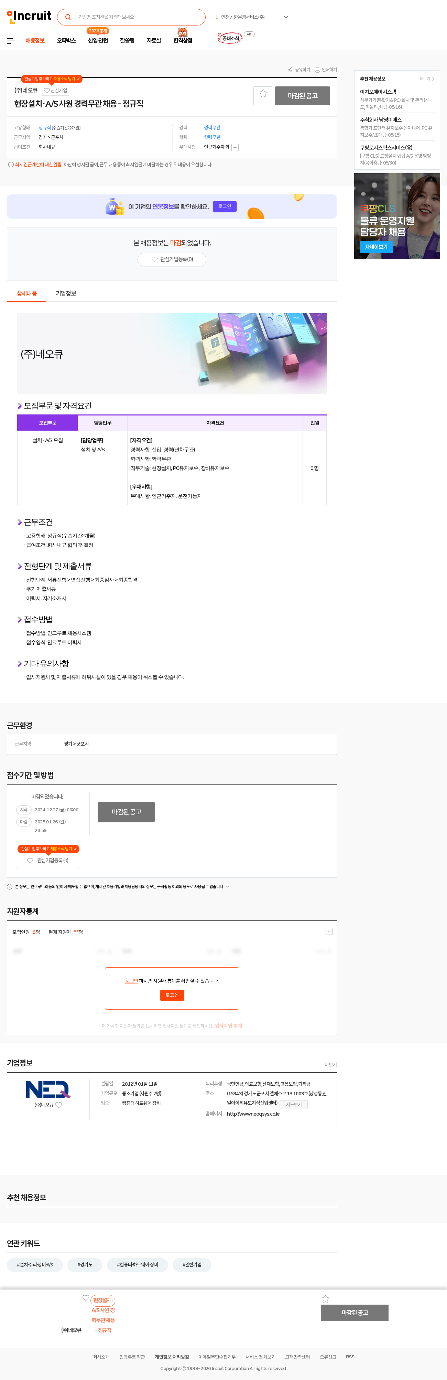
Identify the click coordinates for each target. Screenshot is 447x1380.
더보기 (331, 1065)
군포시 (82, 744)
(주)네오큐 (25, 90)
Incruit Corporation (230, 1368)
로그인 (131, 981)
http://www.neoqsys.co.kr (253, 1114)
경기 (68, 744)
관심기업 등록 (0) (47, 860)
